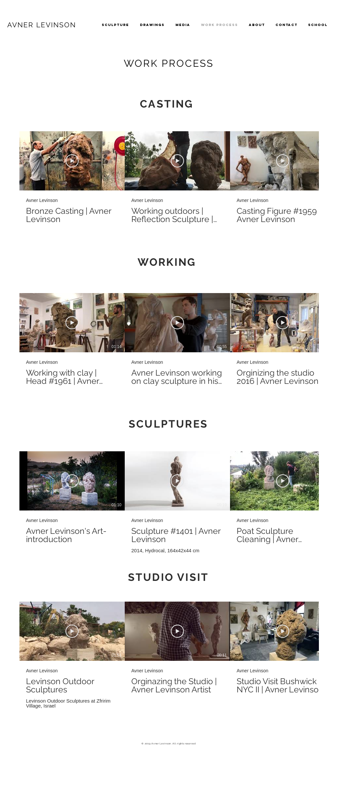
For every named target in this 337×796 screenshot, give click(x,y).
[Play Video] (72, 160)
